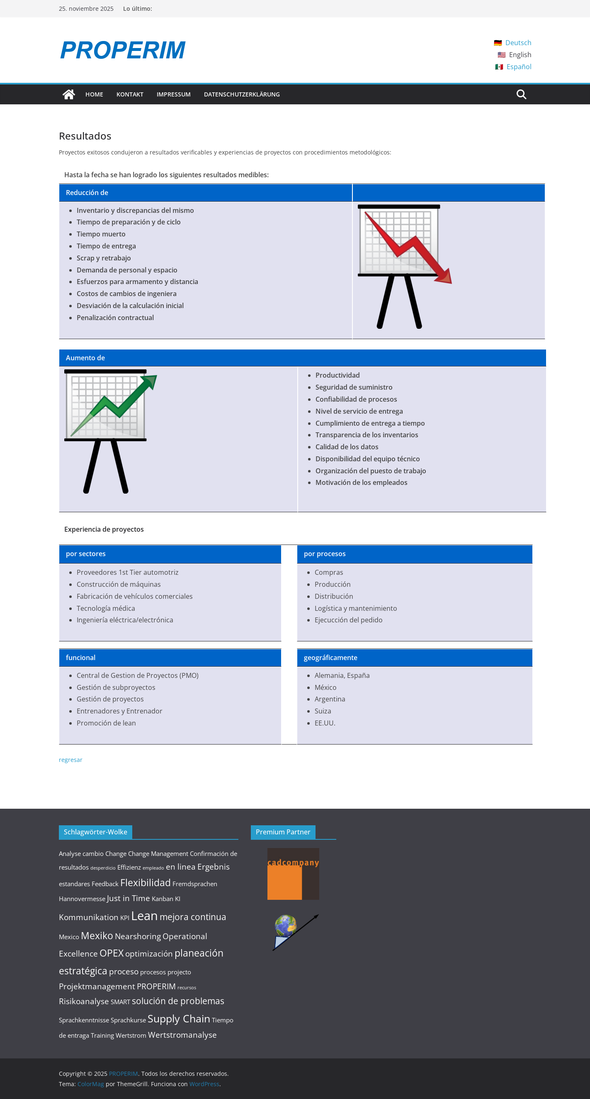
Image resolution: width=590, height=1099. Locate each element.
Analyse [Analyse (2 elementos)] (70, 853)
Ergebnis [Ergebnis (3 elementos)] (213, 866)
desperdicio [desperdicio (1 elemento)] (103, 868)
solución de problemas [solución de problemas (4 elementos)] (178, 1001)
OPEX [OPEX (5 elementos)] (112, 952)
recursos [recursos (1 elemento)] (186, 988)
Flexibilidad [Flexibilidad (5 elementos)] (145, 882)
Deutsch (518, 42)
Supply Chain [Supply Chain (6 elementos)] (179, 1018)
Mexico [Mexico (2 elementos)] (69, 936)
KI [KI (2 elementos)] (177, 898)
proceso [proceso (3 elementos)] (123, 971)
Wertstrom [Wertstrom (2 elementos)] (131, 1035)
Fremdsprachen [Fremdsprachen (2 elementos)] (194, 883)
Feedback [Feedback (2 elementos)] (105, 883)
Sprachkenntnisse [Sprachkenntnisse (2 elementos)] (84, 1019)
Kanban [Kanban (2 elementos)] (162, 898)
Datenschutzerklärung (242, 94)
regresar (71, 760)
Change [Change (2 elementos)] (115, 853)
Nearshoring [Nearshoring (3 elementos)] (138, 936)
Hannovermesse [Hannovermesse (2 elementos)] (82, 898)
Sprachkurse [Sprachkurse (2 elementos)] (128, 1019)
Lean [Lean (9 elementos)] (144, 915)
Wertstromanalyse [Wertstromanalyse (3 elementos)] (182, 1034)
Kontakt (130, 94)
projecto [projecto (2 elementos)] (179, 971)
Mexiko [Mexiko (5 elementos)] (97, 935)
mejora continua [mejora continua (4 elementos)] (193, 917)
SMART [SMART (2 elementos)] (120, 1001)
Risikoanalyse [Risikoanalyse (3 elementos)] (84, 1001)
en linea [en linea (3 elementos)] (181, 866)
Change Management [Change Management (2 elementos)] (158, 853)
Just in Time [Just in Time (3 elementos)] (128, 898)
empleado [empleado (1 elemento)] (153, 868)
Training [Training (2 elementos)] (102, 1035)
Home (94, 94)
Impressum (174, 94)
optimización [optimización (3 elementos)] (149, 953)
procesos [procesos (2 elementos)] (153, 971)
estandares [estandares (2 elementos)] (74, 883)
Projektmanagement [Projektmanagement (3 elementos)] (97, 986)
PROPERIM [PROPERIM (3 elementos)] (156, 986)
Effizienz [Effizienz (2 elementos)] (129, 867)
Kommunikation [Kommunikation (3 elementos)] (89, 917)
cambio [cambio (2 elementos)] (93, 853)
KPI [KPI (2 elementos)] (124, 917)
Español (519, 66)
